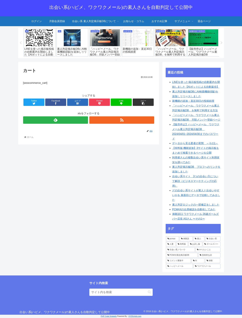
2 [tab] (121, 60)
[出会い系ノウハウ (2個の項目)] (180, 249)
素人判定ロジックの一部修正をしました (195, 204)
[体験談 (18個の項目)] (186, 238)
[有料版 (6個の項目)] (182, 244)
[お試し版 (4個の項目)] (195, 244)
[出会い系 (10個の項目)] (212, 238)
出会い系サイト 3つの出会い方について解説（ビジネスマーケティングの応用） (195, 181)
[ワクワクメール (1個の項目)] (207, 266)
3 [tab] (126, 60)
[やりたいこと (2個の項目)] (207, 249)
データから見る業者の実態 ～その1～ (195, 143)
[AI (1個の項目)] (198, 260)
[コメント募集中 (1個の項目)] (178, 260)
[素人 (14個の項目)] (198, 238)
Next (221, 43)
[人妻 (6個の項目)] (171, 244)
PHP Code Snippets (109, 316)
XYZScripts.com (134, 316)
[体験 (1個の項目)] (212, 260)
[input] (121, 292)
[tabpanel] (39, 42)
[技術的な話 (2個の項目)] (209, 255)
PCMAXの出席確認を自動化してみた (194, 209)
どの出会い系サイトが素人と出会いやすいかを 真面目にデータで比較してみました (196, 195)
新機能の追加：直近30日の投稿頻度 (193, 101)
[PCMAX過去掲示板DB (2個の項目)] (182, 255)
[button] (149, 292)
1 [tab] (116, 60)
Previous (20, 43)
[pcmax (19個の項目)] (172, 238)
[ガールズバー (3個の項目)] (211, 244)
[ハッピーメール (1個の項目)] (179, 266)
